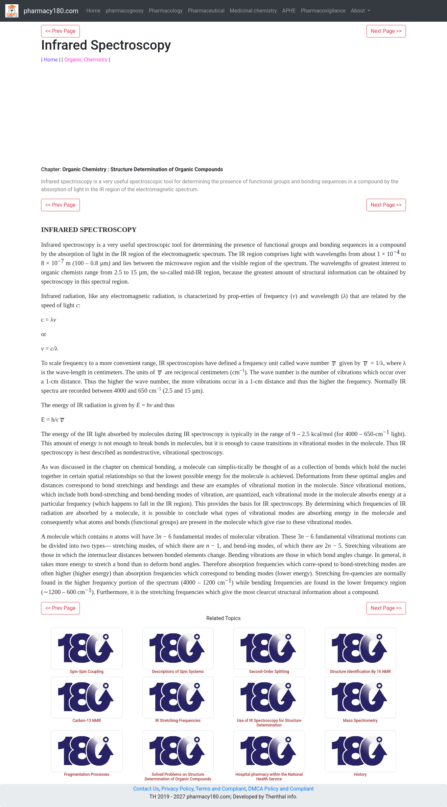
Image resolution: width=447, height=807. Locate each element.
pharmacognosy (125, 11)
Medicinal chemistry (253, 11)
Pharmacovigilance (323, 11)
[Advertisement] (223, 115)
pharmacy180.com (51, 11)
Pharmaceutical (206, 11)
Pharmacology (166, 11)
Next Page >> (386, 31)
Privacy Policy (177, 789)
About (358, 11)
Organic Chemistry (85, 60)
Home (93, 11)
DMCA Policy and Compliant (281, 789)
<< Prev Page (60, 31)
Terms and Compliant (221, 789)
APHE (288, 11)
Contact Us (146, 789)
